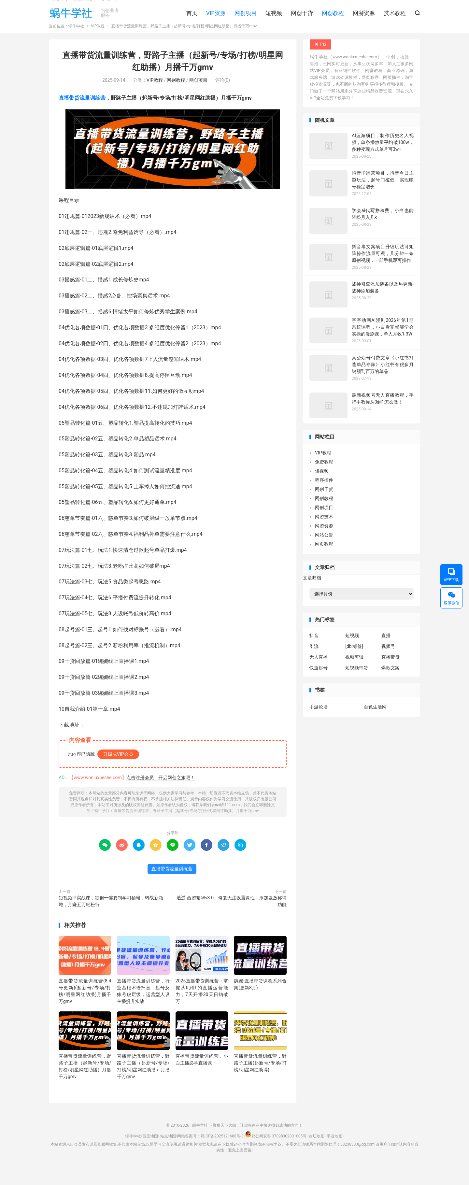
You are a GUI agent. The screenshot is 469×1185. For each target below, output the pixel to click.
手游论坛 (318, 723)
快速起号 (318, 684)
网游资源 (364, 23)
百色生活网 (375, 723)
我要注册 (84, 8)
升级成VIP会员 (118, 770)
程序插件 (324, 496)
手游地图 (334, 1152)
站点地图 (168, 1152)
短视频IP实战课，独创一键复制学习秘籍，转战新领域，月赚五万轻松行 (111, 917)
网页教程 (324, 560)
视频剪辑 (354, 673)
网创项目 (245, 23)
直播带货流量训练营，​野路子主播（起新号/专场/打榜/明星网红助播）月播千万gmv (186, 827)
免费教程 (324, 478)
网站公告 (324, 551)
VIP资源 (216, 23)
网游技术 (324, 532)
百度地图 (150, 1152)
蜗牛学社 (71, 23)
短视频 (273, 23)
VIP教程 (98, 42)
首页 (191, 23)
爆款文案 (390, 684)
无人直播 (318, 673)
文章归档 (312, 594)
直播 (386, 651)
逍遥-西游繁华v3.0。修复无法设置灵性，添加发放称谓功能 (232, 917)
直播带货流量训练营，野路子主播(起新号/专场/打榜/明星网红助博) (260, 1079)
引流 (314, 662)
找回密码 (107, 8)
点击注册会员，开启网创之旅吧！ (160, 793)
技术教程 (395, 23)
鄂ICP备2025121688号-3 (222, 1152)
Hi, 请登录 (59, 8)
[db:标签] (354, 662)
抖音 (314, 651)
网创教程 (333, 23)
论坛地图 (316, 1152)
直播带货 (390, 673)
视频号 (388, 662)
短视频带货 (356, 684)
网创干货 (302, 23)
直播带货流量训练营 (82, 114)
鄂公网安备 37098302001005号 (275, 1152)
